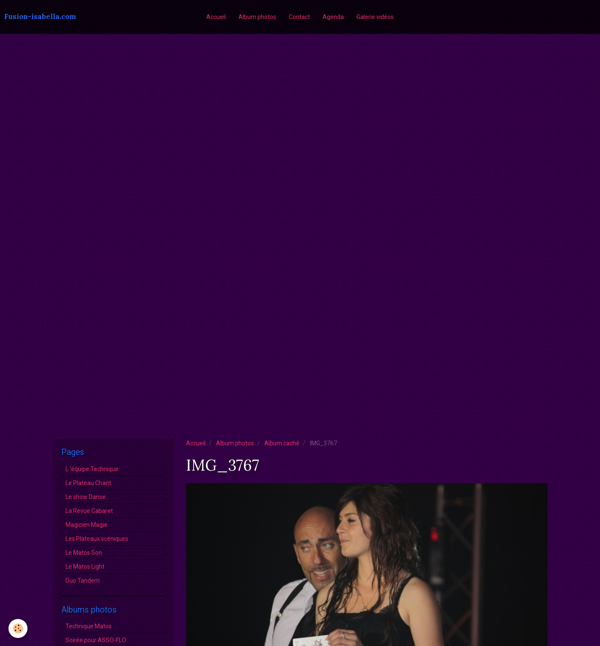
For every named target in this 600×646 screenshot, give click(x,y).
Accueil (216, 17)
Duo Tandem (83, 580)
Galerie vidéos (375, 17)
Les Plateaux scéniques (97, 538)
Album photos (257, 17)
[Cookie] (17, 628)
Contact (299, 17)
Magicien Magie (86, 524)
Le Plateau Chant (88, 483)
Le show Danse (86, 496)
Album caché (281, 443)
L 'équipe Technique (92, 469)
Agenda (333, 17)
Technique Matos (89, 626)
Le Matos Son (84, 552)
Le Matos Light (85, 566)
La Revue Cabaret (89, 510)
